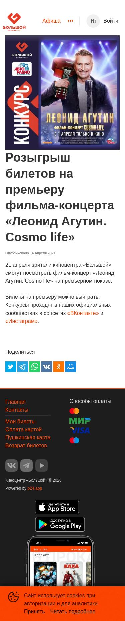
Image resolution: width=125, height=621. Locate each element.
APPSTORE (57, 507)
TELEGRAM (26, 465)
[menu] (52, 21)
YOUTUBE (41, 465)
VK (11, 465)
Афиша (51, 21)
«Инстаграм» (21, 321)
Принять (34, 611)
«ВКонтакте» (83, 313)
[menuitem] (51, 21)
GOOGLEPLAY (60, 524)
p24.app (35, 488)
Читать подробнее (73, 611)
